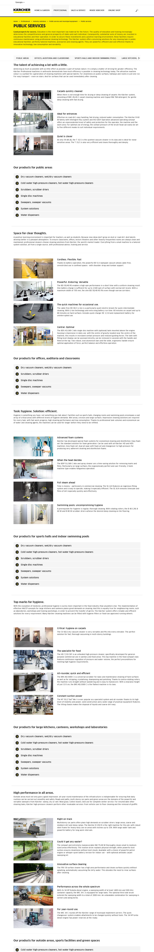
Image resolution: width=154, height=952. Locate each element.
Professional (60, 10)
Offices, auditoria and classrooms (51, 58)
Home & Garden (42, 10)
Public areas (22, 58)
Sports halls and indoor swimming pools (95, 58)
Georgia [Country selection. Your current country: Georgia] (20, 2)
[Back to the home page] (23, 10)
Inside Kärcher (97, 10)
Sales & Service (78, 10)
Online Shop (114, 10)
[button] (138, 58)
